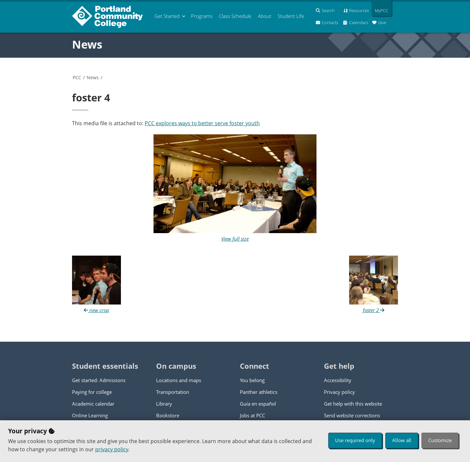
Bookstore (167, 415)
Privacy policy (339, 392)
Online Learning (90, 415)
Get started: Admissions (98, 380)
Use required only (355, 440)
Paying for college (92, 392)
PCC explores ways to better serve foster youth (202, 123)
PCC (77, 77)
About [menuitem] (264, 16)
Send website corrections (352, 415)
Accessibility (337, 380)
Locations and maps (178, 380)
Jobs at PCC (252, 415)
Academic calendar (93, 403)
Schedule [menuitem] (235, 16)
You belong (252, 380)
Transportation (172, 392)
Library (164, 403)
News (87, 44)
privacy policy (111, 449)
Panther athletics (258, 392)
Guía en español (258, 403)
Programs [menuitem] (202, 16)
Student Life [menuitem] (291, 16)
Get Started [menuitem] (167, 16)
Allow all (401, 440)
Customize (440, 440)
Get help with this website (353, 403)
